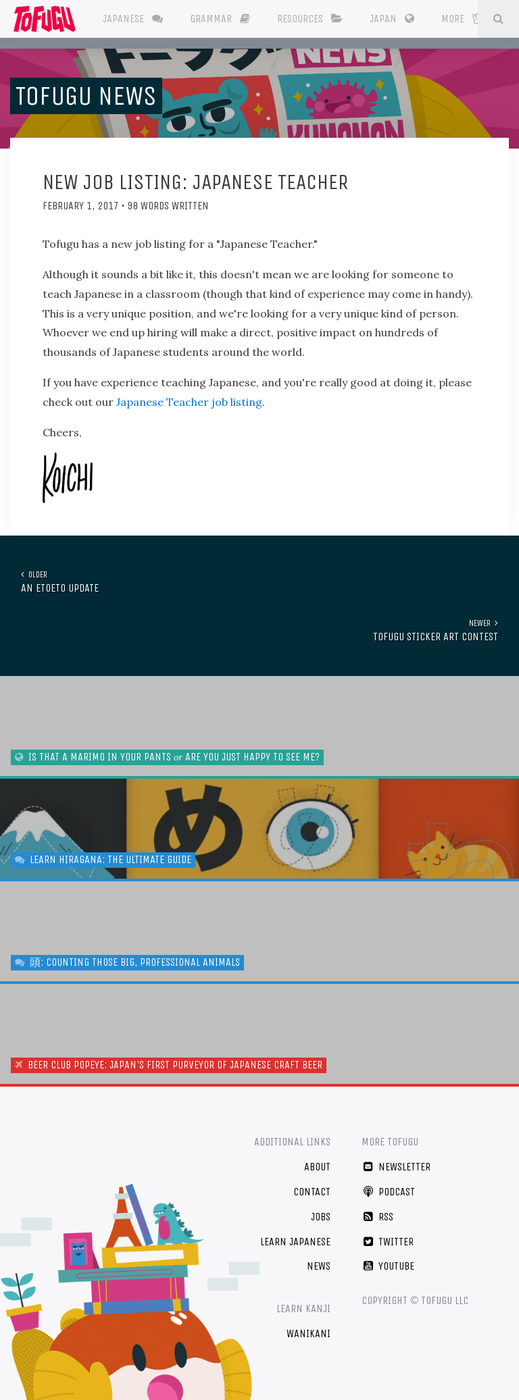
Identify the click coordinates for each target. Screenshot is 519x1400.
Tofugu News (86, 96)
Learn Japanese (295, 1241)
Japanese (133, 18)
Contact (311, 1191)
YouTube (388, 1266)
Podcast (388, 1191)
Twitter (388, 1241)
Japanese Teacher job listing (189, 402)
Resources (310, 18)
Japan (392, 18)
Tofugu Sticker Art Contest (254, 630)
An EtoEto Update (265, 581)
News (318, 1266)
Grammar (220, 18)
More (461, 18)
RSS (377, 1216)
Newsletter (396, 1166)
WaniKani (308, 1333)
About (317, 1166)
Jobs (320, 1216)
